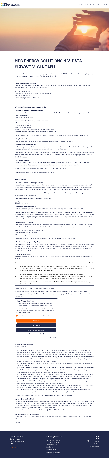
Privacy (54, 337)
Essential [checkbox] (21, 316)
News (98, 4)
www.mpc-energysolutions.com (30, 100)
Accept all (36, 320)
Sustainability (89, 4)
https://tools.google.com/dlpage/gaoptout (55, 294)
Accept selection (36, 325)
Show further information (36, 334)
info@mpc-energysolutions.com (30, 98)
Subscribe (15, 447)
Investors (79, 4)
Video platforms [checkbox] (47, 316)
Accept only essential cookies (36, 330)
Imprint (49, 337)
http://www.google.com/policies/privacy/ (41, 288)
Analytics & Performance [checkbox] (33, 316)
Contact (105, 4)
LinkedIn (57, 453)
